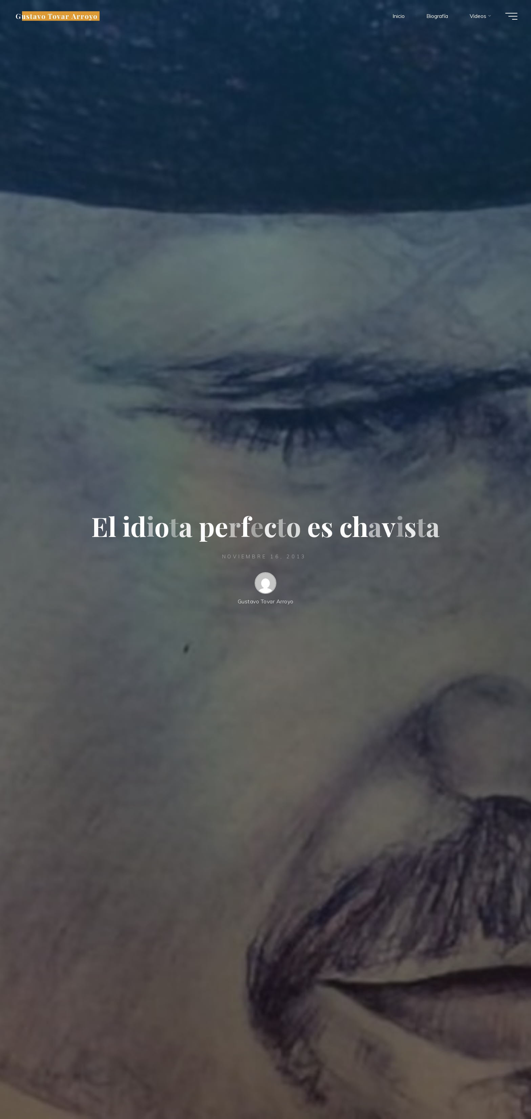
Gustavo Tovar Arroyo (57, 16)
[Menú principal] (511, 16)
